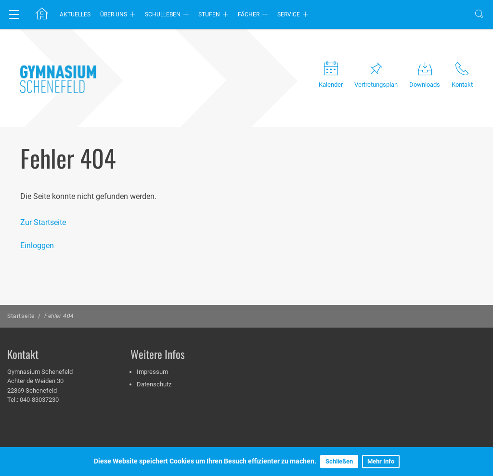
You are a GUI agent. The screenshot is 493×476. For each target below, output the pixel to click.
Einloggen (37, 245)
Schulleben (163, 14)
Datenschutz (154, 384)
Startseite (21, 316)
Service (288, 14)
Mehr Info (380, 461)
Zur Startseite (43, 222)
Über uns (113, 14)
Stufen (209, 14)
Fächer (248, 14)
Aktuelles (75, 14)
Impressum (152, 371)
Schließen (339, 461)
